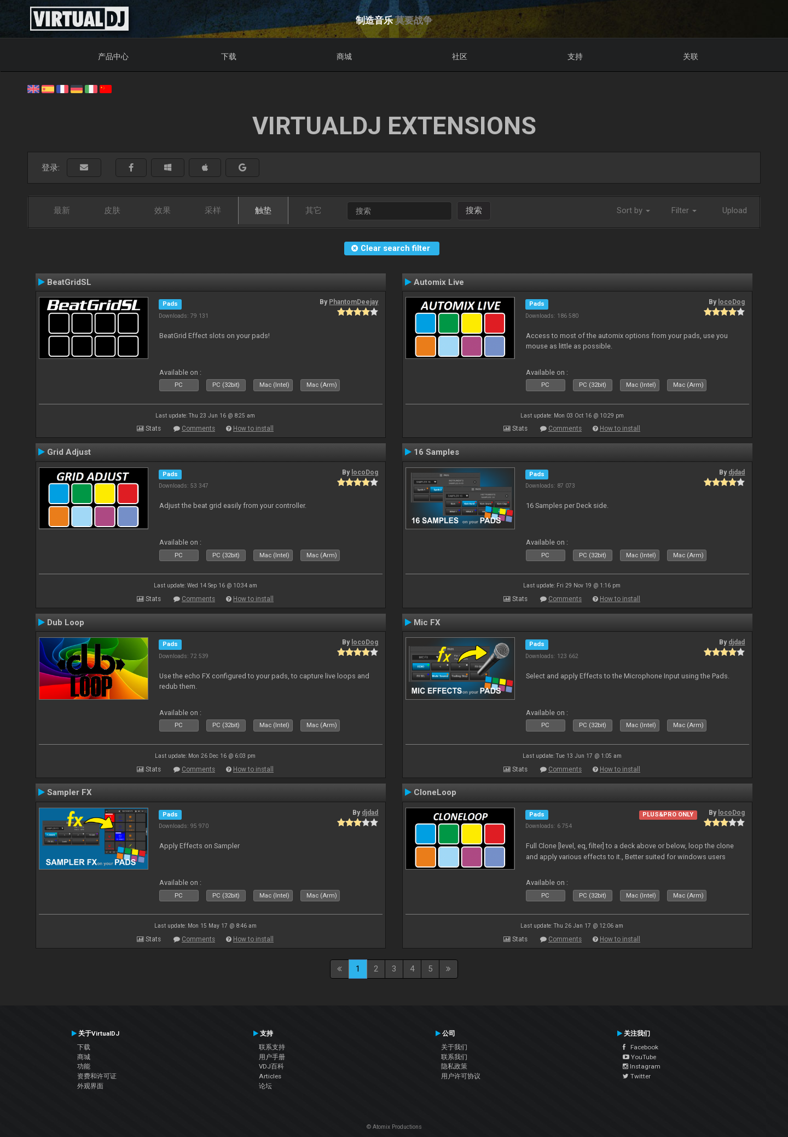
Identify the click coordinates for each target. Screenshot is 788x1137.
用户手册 (272, 1057)
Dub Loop (65, 622)
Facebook (640, 1047)
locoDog (731, 302)
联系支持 (272, 1047)
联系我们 (454, 1057)
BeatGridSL (69, 282)
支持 (575, 56)
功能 (83, 1066)
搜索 (474, 210)
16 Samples (436, 452)
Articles (270, 1076)
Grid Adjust (69, 452)
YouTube (639, 1057)
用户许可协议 (460, 1076)
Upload (734, 210)
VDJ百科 (271, 1066)
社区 (459, 56)
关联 (690, 56)
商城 (344, 56)
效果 (162, 210)
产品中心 (113, 56)
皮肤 (112, 210)
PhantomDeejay (353, 302)
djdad (736, 472)
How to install (253, 428)
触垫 (263, 210)
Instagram (641, 1066)
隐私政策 (454, 1066)
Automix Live (439, 282)
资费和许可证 (97, 1076)
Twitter (637, 1076)
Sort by (633, 210)
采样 (213, 210)
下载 (228, 56)
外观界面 (90, 1086)
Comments (198, 428)
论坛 (265, 1086)
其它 (313, 210)
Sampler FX (69, 792)
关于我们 (454, 1047)
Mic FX (427, 622)
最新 (62, 210)
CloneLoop (435, 792)
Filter (684, 210)
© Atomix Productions (394, 1126)
